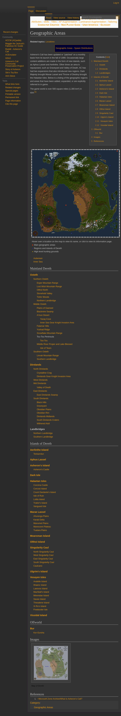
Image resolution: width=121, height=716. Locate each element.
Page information (13, 101)
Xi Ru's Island (40, 606)
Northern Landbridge (46, 300)
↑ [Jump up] (37, 699)
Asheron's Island (40, 465)
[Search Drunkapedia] (99, 17)
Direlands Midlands (45, 416)
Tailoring (112, 21)
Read (48, 17)
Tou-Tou (44, 340)
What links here (12, 84)
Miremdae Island (41, 595)
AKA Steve (10, 76)
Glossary (105, 24)
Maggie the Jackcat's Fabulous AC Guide (14, 44)
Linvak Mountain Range (48, 355)
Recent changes (10, 32)
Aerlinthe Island (39, 449)
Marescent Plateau (42, 527)
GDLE (8, 58)
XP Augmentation (68, 21)
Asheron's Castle (41, 469)
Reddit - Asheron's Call (13, 50)
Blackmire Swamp (45, 311)
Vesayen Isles (38, 577)
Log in (116, 3)
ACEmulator (10, 55)
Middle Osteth (40, 304)
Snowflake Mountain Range (49, 333)
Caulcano (38, 566)
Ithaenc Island (40, 585)
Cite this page (11, 104)
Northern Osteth (41, 279)
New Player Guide (70, 24)
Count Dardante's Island (45, 492)
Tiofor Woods (43, 297)
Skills (46, 21)
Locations (50, 42)
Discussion (41, 11)
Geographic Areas (64, 48)
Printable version (12, 94)
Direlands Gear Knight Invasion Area (53, 376)
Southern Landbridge (46, 359)
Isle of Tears (45, 348)
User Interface (90, 24)
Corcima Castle (41, 485)
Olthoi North (42, 290)
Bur (32, 628)
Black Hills (41, 402)
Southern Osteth (41, 351)
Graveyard (41, 406)
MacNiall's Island (41, 592)
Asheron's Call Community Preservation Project (14, 63)
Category (35, 702)
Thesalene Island (41, 603)
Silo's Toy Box (11, 72)
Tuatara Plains (40, 530)
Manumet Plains (41, 523)
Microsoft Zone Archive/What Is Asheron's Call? (60, 699)
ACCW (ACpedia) (13, 40)
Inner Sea (38, 262)
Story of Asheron (12, 69)
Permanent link (12, 97)
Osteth (34, 274)
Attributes (36, 21)
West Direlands (41, 380)
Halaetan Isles (38, 481)
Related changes (13, 87)
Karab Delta (39, 520)
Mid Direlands (40, 383)
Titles (54, 21)
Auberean (38, 258)
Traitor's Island (40, 503)
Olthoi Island (37, 541)
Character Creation (48, 24)
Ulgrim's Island (38, 571)
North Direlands (41, 369)
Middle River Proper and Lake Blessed (54, 344)
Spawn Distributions (83, 48)
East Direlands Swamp (47, 395)
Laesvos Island (40, 588)
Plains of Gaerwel (45, 308)
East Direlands (40, 391)
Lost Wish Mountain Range (49, 286)
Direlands (35, 364)
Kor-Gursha (39, 633)
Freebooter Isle (40, 609)
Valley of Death (44, 387)
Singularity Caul (39, 547)
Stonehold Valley (44, 293)
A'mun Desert (43, 315)
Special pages (11, 91)
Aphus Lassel (38, 459)
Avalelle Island (40, 581)
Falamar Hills (43, 326)
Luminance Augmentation (92, 21)
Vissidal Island (38, 615)
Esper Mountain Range (47, 283)
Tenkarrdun (39, 454)
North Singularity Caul (44, 552)
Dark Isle (35, 475)
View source (59, 17)
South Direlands (41, 398)
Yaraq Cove (45, 319)
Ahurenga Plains (41, 516)
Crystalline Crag (44, 373)
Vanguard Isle (40, 506)
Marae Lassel (37, 512)
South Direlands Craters (48, 420)
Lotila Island (39, 499)
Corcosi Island (40, 489)
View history (73, 17)
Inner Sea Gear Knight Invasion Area (57, 322)
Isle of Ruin (39, 496)
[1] (35, 92)
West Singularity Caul (43, 555)
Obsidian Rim (43, 413)
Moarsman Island (40, 535)
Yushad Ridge (43, 329)
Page (31, 11)
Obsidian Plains (44, 409)
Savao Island (40, 599)
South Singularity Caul (44, 562)
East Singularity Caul (43, 559)
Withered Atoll (43, 423)
